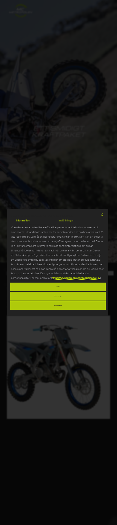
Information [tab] (23, 221)
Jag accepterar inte (58, 305)
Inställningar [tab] (65, 221)
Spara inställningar (58, 296)
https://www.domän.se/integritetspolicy (76, 278)
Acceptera (58, 286)
